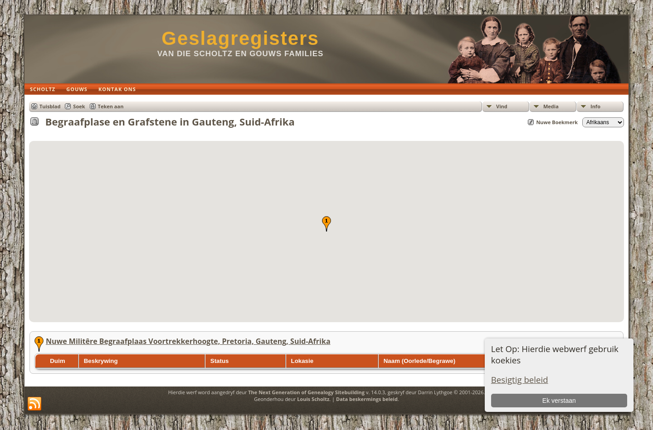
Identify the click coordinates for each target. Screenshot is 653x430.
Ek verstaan (559, 400)
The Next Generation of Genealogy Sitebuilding (306, 392)
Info (595, 106)
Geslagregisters (240, 38)
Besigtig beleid (519, 379)
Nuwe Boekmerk (557, 122)
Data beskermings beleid (367, 399)
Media (551, 106)
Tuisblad (49, 106)
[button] (326, 224)
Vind (501, 106)
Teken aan (111, 106)
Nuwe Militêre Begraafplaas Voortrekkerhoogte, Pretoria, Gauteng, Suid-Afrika (188, 341)
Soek (79, 106)
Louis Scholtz (313, 399)
